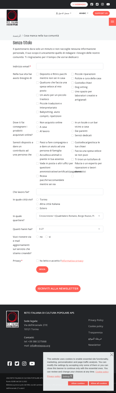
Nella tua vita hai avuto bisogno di (22, 76)
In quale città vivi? (23, 199)
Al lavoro (44, 131)
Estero (43, 208)
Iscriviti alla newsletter (58, 288)
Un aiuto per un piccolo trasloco (53, 97)
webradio (79, 4)
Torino (43, 199)
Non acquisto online (51, 122)
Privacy (17, 260)
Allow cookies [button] (78, 383)
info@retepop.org (40, 345)
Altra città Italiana (50, 203)
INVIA (42, 269)
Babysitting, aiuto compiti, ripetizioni (50, 114)
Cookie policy (95, 326)
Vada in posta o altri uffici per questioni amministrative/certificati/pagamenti (61, 167)
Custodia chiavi (83, 82)
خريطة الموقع (95, 338)
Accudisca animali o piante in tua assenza (52, 157)
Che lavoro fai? (21, 192)
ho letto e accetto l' (61, 260)
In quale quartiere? (18, 218)
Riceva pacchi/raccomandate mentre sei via (52, 180)
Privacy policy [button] (54, 376)
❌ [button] (112, 354)
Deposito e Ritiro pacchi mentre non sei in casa (53, 76)
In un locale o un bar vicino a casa (86, 124)
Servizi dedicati (83, 135)
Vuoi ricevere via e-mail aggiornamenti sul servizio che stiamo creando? (22, 245)
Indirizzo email (22, 66)
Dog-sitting (81, 87)
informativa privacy (72, 260)
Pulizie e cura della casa (88, 78)
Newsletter (94, 344)
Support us (101, 13)
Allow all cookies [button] (99, 383)
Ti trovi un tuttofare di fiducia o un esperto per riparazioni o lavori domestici (88, 165)
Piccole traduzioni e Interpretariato (51, 105)
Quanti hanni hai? (22, 229)
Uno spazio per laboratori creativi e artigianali (86, 95)
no (41, 236)
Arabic (82, 13)
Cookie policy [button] (102, 372)
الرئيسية (17, 35)
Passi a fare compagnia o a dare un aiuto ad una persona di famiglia (54, 146)
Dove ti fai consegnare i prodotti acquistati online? (23, 128)
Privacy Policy (95, 320)
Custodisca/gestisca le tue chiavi (87, 144)
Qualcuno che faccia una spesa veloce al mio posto (53, 86)
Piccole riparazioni (85, 74)
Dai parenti (81, 130)
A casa (43, 126)
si (50, 236)
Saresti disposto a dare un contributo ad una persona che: (23, 148)
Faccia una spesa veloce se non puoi (88, 153)
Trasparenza (95, 332)
